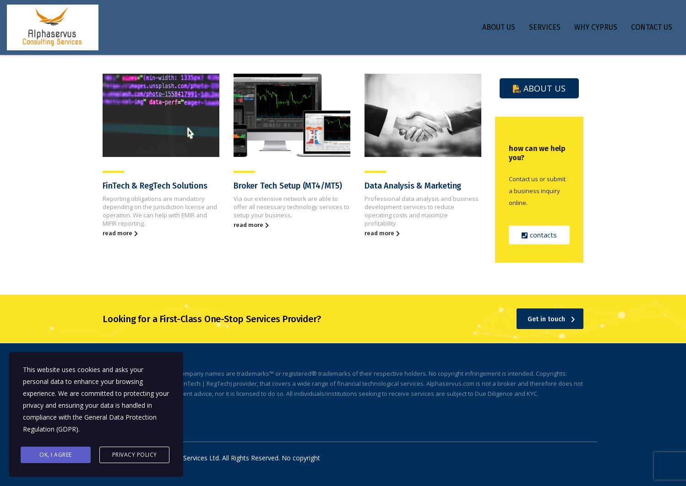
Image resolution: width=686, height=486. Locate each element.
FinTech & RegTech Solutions (155, 186)
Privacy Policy (134, 455)
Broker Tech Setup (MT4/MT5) (288, 186)
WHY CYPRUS (595, 27)
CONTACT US (651, 27)
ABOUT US (498, 27)
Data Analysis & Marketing (413, 186)
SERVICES (545, 27)
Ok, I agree (55, 455)
